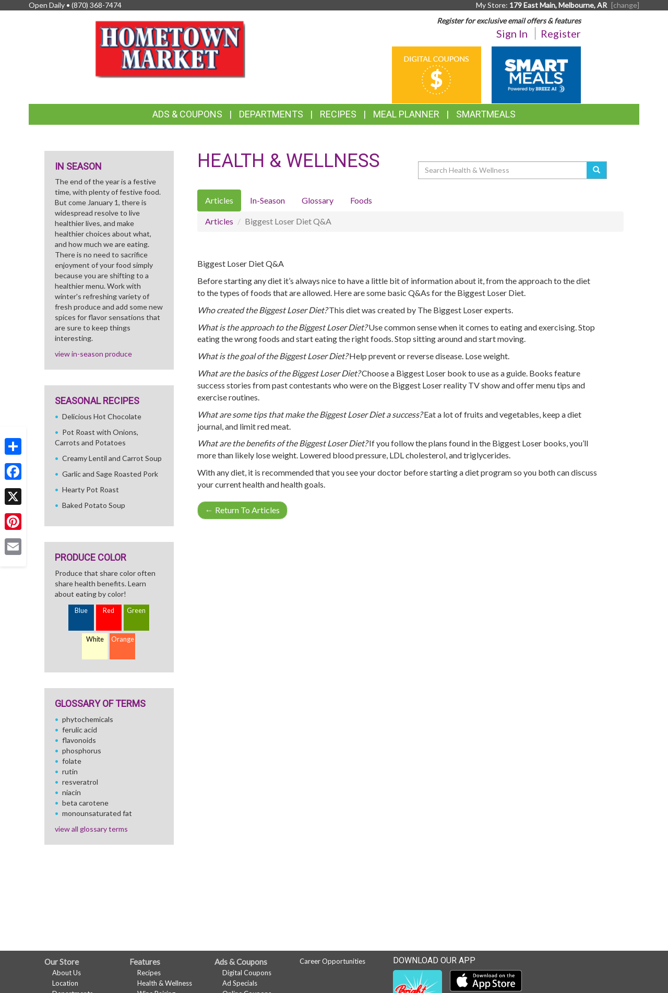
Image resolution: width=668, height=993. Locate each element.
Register (561, 33)
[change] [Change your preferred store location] (625, 5)
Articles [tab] (219, 200)
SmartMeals (486, 114)
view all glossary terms (91, 828)
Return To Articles (242, 510)
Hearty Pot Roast (90, 489)
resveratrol (80, 781)
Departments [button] (271, 114)
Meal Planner (406, 114)
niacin (71, 792)
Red (108, 610)
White (95, 639)
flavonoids (79, 740)
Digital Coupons (246, 972)
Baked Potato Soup (93, 505)
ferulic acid (79, 729)
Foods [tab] (361, 200)
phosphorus (81, 750)
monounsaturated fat (97, 813)
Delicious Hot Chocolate (101, 416)
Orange (122, 639)
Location (65, 983)
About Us (66, 972)
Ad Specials (239, 983)
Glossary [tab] (317, 200)
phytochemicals (87, 719)
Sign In (512, 33)
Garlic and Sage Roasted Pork (110, 473)
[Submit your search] (597, 170)
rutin (70, 771)
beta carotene (85, 802)
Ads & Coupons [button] (187, 114)
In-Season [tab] (267, 200)
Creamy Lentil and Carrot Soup (112, 458)
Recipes (338, 114)
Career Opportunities (332, 961)
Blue (81, 610)
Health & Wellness (164, 983)
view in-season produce (93, 353)
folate (71, 760)
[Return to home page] (173, 49)
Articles (219, 221)
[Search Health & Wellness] (503, 170)
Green (136, 610)
